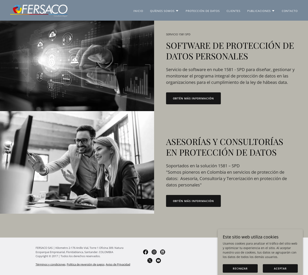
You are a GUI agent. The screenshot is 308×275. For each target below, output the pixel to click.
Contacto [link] (290, 11)
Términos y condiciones (50, 264)
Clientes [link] (233, 11)
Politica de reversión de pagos (85, 264)
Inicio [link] (138, 11)
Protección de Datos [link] (203, 11)
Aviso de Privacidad (118, 264)
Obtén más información (193, 98)
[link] (39, 10)
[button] (164, 10)
